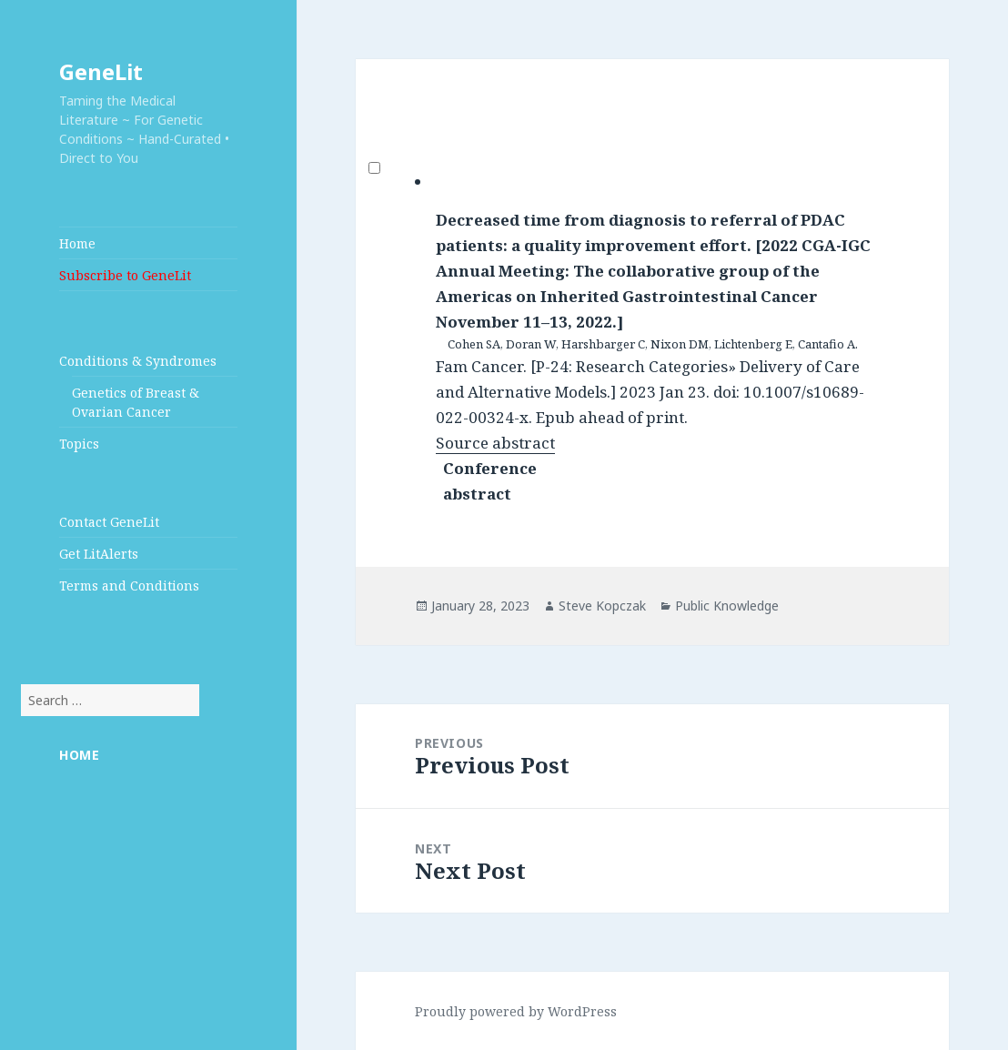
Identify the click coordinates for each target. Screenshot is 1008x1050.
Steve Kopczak (602, 605)
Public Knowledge (727, 605)
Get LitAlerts (98, 553)
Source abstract (495, 442)
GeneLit (101, 71)
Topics (79, 443)
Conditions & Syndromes (138, 360)
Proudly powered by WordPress (516, 1011)
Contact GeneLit (109, 521)
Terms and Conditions (129, 585)
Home (77, 243)
